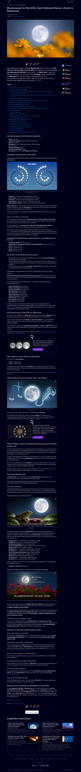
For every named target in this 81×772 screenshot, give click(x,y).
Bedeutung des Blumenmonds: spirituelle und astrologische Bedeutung (25, 115)
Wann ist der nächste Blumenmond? (17, 130)
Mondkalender (35, 192)
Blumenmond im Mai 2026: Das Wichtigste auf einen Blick (22, 132)
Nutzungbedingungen (17, 769)
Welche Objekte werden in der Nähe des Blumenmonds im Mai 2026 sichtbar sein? (28, 108)
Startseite (9, 5)
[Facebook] (26, 64)
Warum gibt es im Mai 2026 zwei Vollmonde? (19, 104)
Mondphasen (51, 758)
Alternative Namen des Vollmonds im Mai (18, 114)
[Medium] (40, 765)
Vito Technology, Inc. (32, 193)
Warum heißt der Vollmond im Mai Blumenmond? (20, 125)
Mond (12, 16)
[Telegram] (33, 64)
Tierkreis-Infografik (44, 418)
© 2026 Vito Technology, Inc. (68, 769)
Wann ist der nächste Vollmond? (17, 128)
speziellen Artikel (51, 468)
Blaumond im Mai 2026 (12, 674)
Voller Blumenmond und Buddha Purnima (19, 117)
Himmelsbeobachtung (19, 16)
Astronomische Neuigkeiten (19, 5)
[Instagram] (35, 765)
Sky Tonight (37, 80)
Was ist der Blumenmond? (14, 110)
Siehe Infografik (38, 349)
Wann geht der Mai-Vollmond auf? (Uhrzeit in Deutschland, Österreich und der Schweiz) (28, 100)
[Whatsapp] (37, 64)
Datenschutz (10, 769)
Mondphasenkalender (12, 213)
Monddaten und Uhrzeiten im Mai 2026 (17, 89)
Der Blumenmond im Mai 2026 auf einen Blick (19, 87)
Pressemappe (24, 769)
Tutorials (31, 758)
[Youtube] (43, 765)
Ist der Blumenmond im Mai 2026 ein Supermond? (20, 126)
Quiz (37, 758)
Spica (45, 449)
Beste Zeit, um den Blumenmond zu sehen (18, 98)
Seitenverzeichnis (31, 769)
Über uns (59, 758)
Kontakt (65, 758)
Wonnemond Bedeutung (15, 112)
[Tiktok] (45, 765)
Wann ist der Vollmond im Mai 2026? (18, 93)
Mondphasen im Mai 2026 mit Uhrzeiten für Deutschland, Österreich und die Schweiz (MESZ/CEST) (31, 91)
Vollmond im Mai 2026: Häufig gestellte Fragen (19, 119)
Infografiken (43, 758)
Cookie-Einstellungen (39, 769)
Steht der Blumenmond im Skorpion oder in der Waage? (21, 106)
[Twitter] (30, 64)
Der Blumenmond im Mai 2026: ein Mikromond (19, 102)
